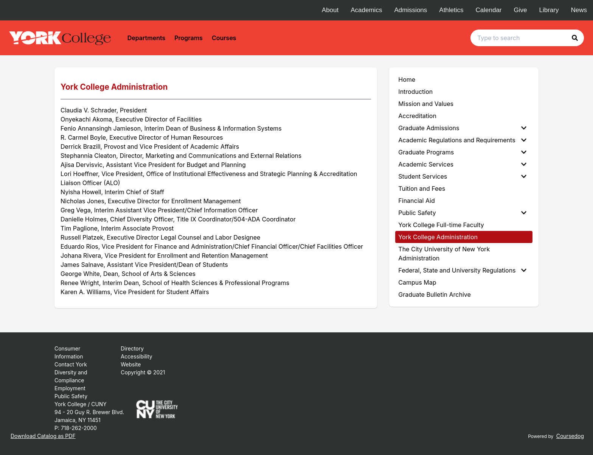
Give (520, 10)
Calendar (489, 10)
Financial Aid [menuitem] (416, 200)
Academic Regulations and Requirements (462, 140)
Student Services (462, 176)
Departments (146, 38)
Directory (132, 348)
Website (131, 364)
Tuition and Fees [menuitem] (421, 188)
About (330, 10)
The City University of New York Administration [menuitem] (444, 253)
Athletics (451, 10)
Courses (224, 38)
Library (549, 10)
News (579, 10)
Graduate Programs (462, 152)
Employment (69, 388)
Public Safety (462, 213)
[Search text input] (527, 38)
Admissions (410, 10)
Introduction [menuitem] (415, 91)
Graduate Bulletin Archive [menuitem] (434, 294)
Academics (366, 10)
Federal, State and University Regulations (462, 270)
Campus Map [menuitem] (417, 282)
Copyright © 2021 (143, 372)
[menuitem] (463, 128)
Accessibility (136, 356)
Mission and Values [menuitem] (425, 104)
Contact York (70, 364)
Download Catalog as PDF (43, 436)
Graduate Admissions (462, 128)
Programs (188, 38)
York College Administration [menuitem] (438, 237)
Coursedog (570, 436)
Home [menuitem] (406, 79)
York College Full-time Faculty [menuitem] (441, 225)
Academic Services (462, 164)
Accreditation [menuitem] (417, 116)
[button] (575, 37)
